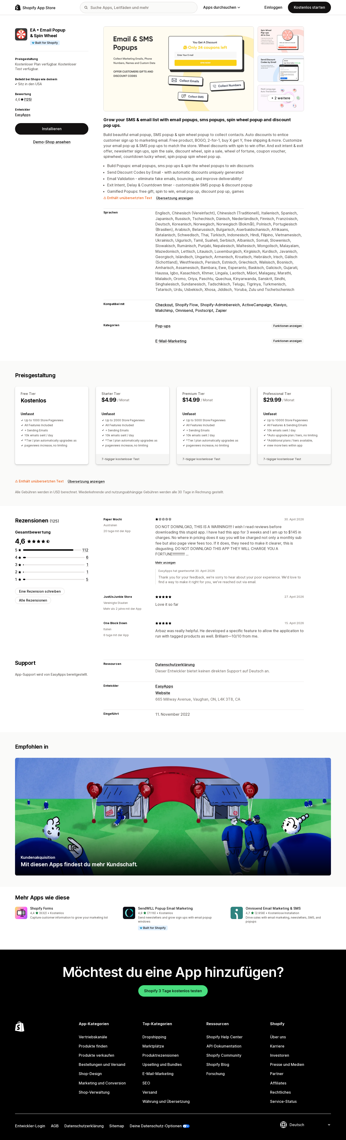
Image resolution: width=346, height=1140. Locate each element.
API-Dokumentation (223, 1046)
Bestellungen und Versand (102, 1064)
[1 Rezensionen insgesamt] (87, 564)
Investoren (279, 1055)
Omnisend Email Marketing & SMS (273, 908)
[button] (65, 913)
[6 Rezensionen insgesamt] (87, 557)
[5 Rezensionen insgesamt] (87, 579)
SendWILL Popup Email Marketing (165, 908)
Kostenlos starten (309, 7)
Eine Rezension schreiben (40, 591)
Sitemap (116, 1126)
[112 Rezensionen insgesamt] (85, 550)
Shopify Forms (41, 908)
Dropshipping (154, 1037)
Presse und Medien (287, 1064)
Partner (276, 1073)
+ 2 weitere (280, 98)
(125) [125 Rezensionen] (28, 99)
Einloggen (273, 7)
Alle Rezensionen (33, 600)
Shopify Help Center (224, 1037)
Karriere (277, 1046)
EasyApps (23, 115)
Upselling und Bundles (162, 1064)
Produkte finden (93, 1046)
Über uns (278, 1037)
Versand (149, 1092)
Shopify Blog (217, 1064)
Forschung (215, 1073)
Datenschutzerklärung (175, 664)
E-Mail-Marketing (170, 341)
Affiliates (278, 1083)
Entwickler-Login (30, 1126)
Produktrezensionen (160, 1055)
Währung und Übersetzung (166, 1101)
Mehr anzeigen (165, 562)
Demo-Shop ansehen (52, 142)
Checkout (164, 304)
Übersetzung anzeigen (174, 198)
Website (162, 692)
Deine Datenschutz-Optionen (156, 1126)
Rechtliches (280, 1092)
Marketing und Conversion (102, 1083)
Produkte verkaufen (96, 1055)
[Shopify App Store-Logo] (35, 7)
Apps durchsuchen (221, 7)
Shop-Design (90, 1073)
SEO (146, 1083)
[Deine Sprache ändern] (310, 1124)
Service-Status (283, 1101)
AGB (55, 1126)
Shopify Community (223, 1055)
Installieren (52, 128)
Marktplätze (153, 1046)
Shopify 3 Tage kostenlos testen (173, 990)
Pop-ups (162, 326)
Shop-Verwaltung (94, 1092)
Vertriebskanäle (93, 1037)
